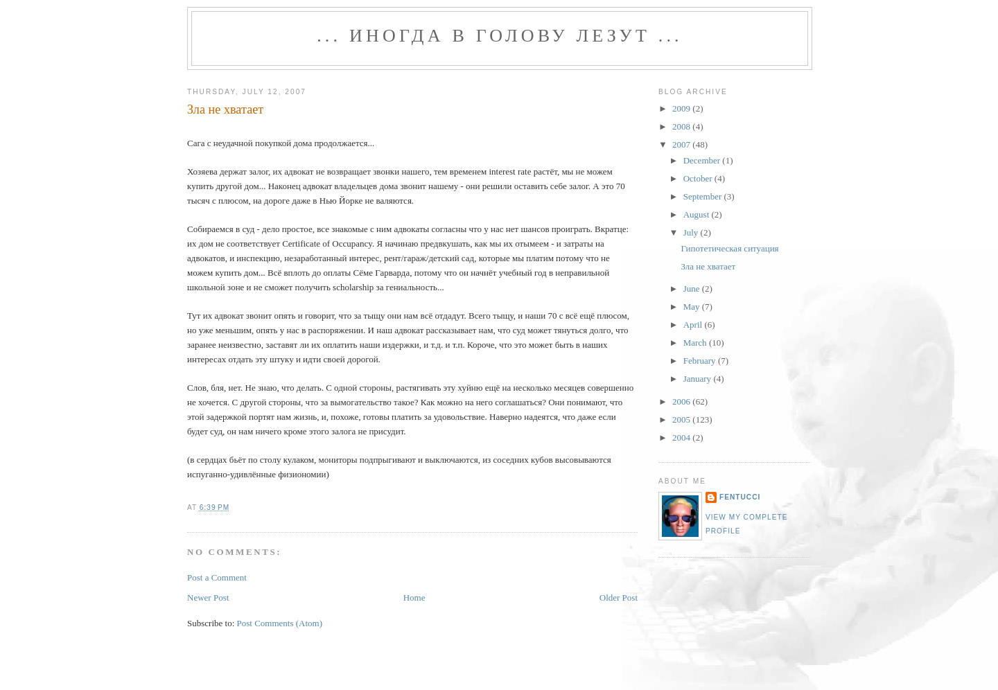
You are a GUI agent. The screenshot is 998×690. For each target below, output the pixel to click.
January (698, 378)
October (699, 178)
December (703, 160)
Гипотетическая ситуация (729, 248)
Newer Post (208, 597)
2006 (682, 401)
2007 (682, 144)
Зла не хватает (225, 109)
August (697, 214)
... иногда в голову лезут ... (500, 36)
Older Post (618, 597)
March (696, 342)
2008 (682, 126)
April (694, 324)
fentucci (739, 497)
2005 (682, 419)
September (703, 196)
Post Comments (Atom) (280, 623)
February (700, 360)
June (692, 288)
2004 (682, 437)
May (692, 306)
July (692, 232)
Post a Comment (217, 577)
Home (414, 597)
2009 (682, 108)
